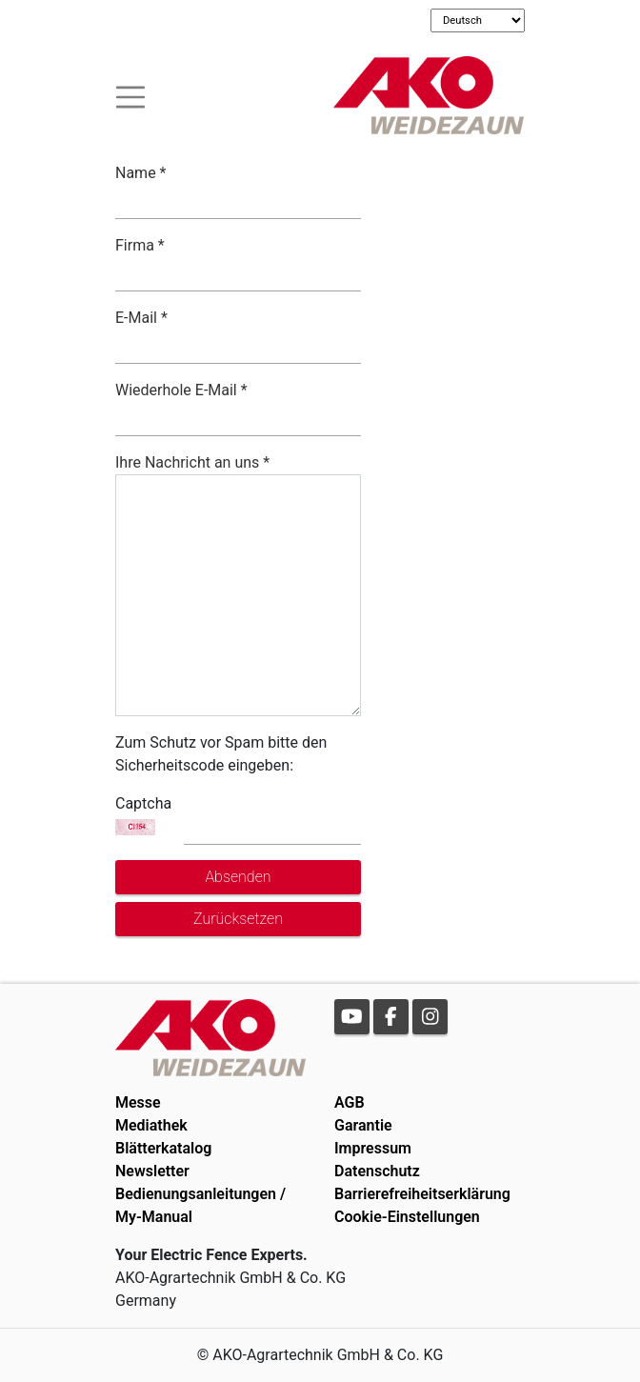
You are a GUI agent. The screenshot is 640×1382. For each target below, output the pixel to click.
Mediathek (151, 1125)
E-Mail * (141, 318)
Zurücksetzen (238, 919)
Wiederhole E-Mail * (181, 390)
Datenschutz (377, 1171)
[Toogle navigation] (130, 94)
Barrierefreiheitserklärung (422, 1194)
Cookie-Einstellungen (407, 1217)
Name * (141, 173)
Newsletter (152, 1171)
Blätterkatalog (163, 1148)
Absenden (237, 877)
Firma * (140, 245)
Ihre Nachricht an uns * (192, 462)
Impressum (372, 1148)
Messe (138, 1102)
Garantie (363, 1125)
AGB (349, 1102)
